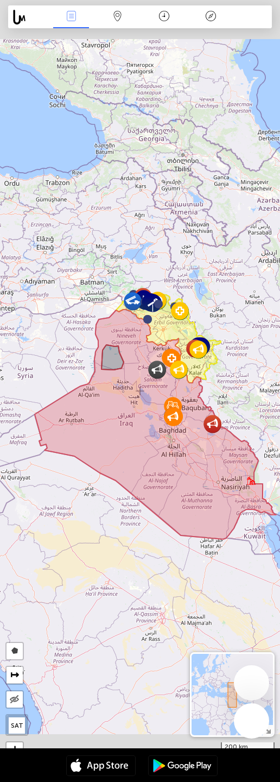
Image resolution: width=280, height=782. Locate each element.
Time (164, 17)
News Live (71, 17)
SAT (17, 725)
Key (210, 17)
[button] (158, 304)
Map (117, 17)
